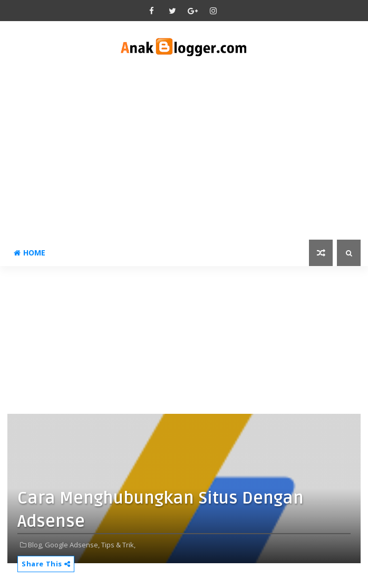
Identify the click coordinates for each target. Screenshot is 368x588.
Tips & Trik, (118, 544)
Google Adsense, (72, 544)
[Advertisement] (184, 150)
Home (29, 253)
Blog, (35, 544)
